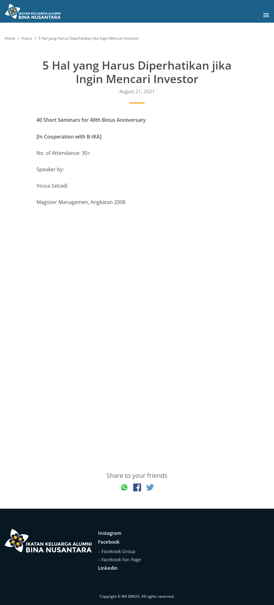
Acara (27, 38)
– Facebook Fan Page (119, 560)
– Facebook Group (116, 551)
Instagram (109, 533)
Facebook (109, 542)
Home (10, 38)
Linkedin (108, 568)
